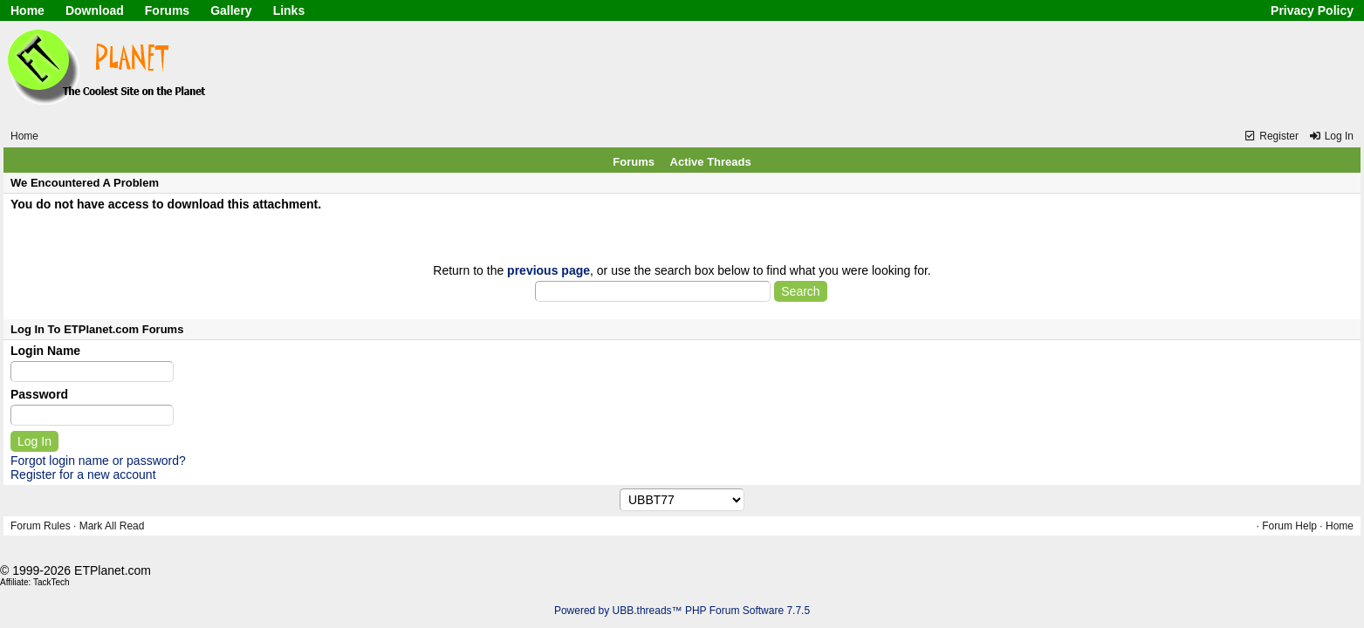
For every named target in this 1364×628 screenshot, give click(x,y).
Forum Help (1289, 526)
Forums (167, 10)
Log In (1331, 136)
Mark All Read (112, 526)
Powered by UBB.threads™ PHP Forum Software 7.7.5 (682, 610)
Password (39, 394)
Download (94, 10)
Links (289, 10)
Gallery (230, 10)
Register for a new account (83, 474)
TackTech (51, 582)
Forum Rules (40, 526)
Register (1271, 136)
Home (27, 10)
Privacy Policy (1312, 10)
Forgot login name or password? (98, 461)
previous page (548, 270)
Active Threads (710, 161)
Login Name (45, 351)
